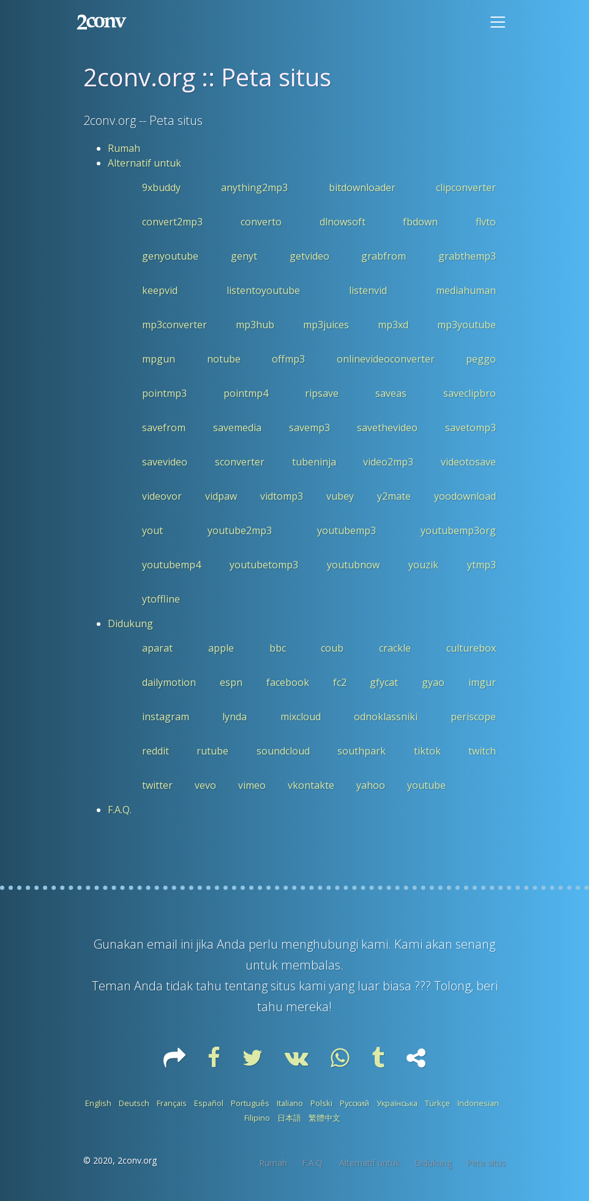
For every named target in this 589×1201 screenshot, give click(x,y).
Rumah (124, 148)
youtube (426, 785)
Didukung (130, 623)
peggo (481, 359)
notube (224, 359)
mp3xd (393, 324)
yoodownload (465, 496)
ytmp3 (481, 564)
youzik (423, 564)
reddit (155, 751)
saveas (391, 393)
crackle (395, 648)
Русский (354, 1103)
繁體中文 (324, 1117)
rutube (212, 751)
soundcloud (283, 751)
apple (221, 648)
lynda (234, 716)
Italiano (290, 1103)
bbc (277, 648)
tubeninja (314, 462)
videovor (162, 496)
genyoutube (170, 256)
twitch (482, 751)
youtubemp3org (458, 530)
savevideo (164, 462)
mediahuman (466, 290)
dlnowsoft (343, 221)
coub (332, 648)
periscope (473, 716)
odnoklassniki (386, 716)
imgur (482, 682)
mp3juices (326, 324)
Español (208, 1103)
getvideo (309, 256)
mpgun (158, 359)
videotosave (468, 462)
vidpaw (221, 496)
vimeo (252, 785)
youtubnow (353, 564)
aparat (157, 648)
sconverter (239, 462)
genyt (244, 256)
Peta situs (486, 1163)
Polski (321, 1103)
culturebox (471, 648)
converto (261, 221)
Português (250, 1103)
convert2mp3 (172, 221)
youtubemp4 (171, 564)
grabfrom (383, 256)
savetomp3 (470, 427)
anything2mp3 (254, 187)
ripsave (322, 393)
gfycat (384, 682)
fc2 (340, 682)
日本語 (289, 1117)
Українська (397, 1103)
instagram (165, 716)
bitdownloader (362, 187)
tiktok (427, 751)
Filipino (257, 1117)
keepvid (160, 290)
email (164, 944)
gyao (433, 682)
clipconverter (466, 187)
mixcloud (300, 716)
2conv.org (137, 1160)
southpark (361, 751)
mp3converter (174, 324)
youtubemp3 (346, 530)
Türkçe (437, 1103)
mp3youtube (466, 324)
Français (172, 1103)
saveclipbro (469, 393)
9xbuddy (161, 187)
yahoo (370, 785)
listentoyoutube (263, 290)
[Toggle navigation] (498, 22)
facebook (287, 682)
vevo (205, 785)
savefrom (164, 427)
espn (231, 682)
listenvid (368, 290)
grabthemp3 (467, 256)
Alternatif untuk (144, 163)
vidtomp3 (281, 496)
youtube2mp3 (240, 530)
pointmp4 (245, 393)
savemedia (237, 427)
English (98, 1103)
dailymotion (169, 682)
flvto (486, 221)
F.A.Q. (120, 809)
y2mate (394, 496)
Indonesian (478, 1103)
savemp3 (309, 427)
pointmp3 (164, 393)
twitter (157, 785)
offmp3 (288, 359)
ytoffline (161, 599)
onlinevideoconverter (386, 359)
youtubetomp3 (264, 564)
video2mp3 (388, 462)
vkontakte (311, 785)
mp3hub (255, 324)
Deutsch (134, 1103)
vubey (340, 496)
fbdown (420, 221)
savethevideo (387, 427)
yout (152, 530)
